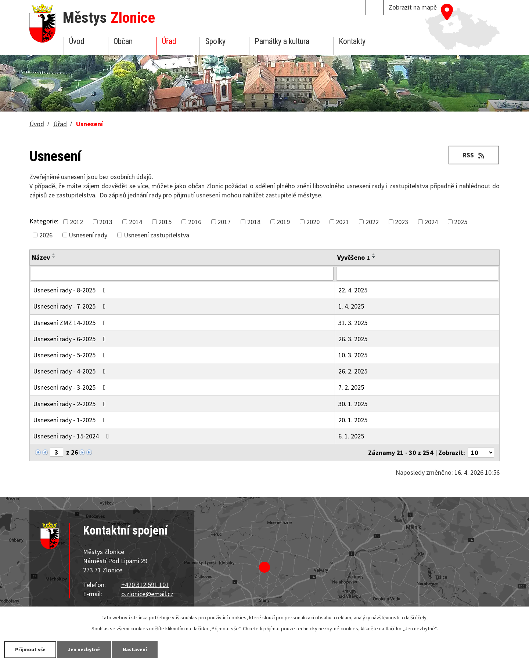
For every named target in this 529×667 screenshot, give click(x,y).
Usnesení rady (88, 235)
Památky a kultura (282, 41)
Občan (123, 41)
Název (41, 257)
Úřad (169, 41)
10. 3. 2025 (352, 355)
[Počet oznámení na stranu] (481, 453)
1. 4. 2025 (351, 306)
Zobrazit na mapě (413, 7)
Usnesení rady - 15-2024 (72, 436)
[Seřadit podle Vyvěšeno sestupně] (374, 257)
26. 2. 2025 (352, 371)
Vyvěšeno (353, 257)
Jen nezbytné (84, 649)
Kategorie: (43, 221)
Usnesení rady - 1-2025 (71, 420)
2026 (46, 235)
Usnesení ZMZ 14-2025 (71, 322)
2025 (460, 222)
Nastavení (135, 649)
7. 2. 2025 (351, 387)
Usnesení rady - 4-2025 (71, 371)
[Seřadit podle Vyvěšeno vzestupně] (374, 254)
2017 (224, 222)
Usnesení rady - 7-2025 (71, 306)
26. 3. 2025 (352, 339)
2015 (165, 222)
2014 (135, 222)
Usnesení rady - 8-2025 (71, 290)
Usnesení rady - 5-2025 (71, 355)
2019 (283, 222)
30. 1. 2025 (352, 404)
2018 (253, 222)
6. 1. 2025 (351, 436)
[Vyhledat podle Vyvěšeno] (417, 274)
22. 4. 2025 (352, 290)
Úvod (76, 41)
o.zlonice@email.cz (147, 594)
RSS (474, 155)
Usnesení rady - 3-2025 (71, 387)
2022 (372, 222)
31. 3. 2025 (352, 322)
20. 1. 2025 (352, 420)
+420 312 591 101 (145, 584)
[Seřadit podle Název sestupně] (54, 257)
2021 (342, 222)
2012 (76, 222)
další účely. (416, 617)
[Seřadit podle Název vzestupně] (54, 254)
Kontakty (352, 41)
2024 (431, 222)
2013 (105, 222)
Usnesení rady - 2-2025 (71, 404)
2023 (401, 222)
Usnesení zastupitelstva (156, 235)
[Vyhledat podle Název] (182, 274)
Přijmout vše (30, 649)
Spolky (215, 41)
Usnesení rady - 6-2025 (71, 339)
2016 (194, 222)
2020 (313, 222)
